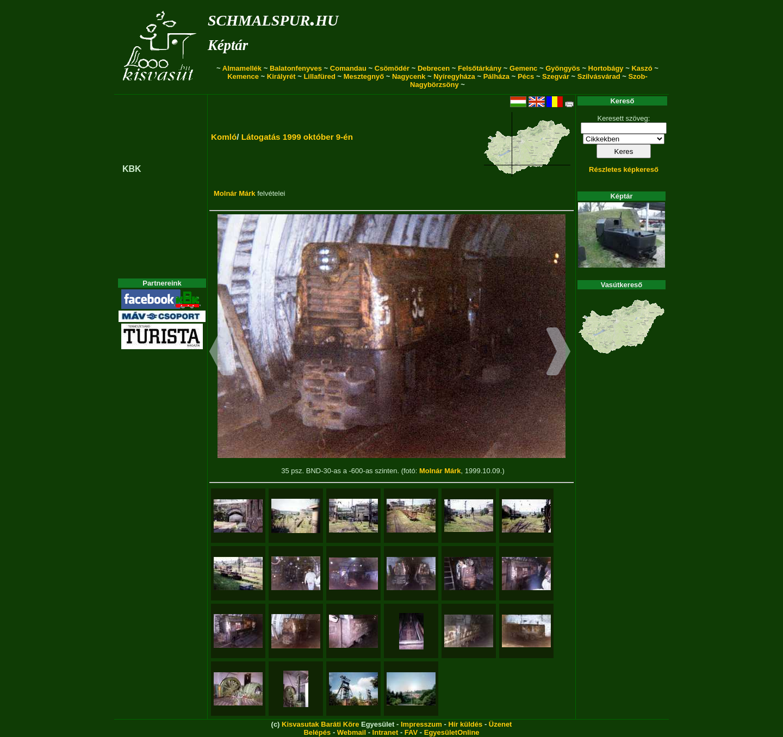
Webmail (351, 732)
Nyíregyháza (454, 76)
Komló (224, 136)
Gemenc (523, 68)
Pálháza (496, 76)
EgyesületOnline (452, 732)
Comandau (348, 68)
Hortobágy (606, 68)
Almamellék (242, 68)
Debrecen (434, 68)
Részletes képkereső (623, 169)
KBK (131, 169)
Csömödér (392, 68)
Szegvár (555, 76)
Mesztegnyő (364, 76)
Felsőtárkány (479, 68)
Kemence (243, 76)
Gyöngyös (562, 68)
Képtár (228, 45)
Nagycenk (408, 76)
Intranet (385, 732)
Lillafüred (319, 76)
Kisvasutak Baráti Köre (320, 724)
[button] (221, 353)
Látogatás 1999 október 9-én (297, 136)
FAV (411, 732)
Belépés (317, 732)
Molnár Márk (235, 193)
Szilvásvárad (598, 76)
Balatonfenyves (296, 68)
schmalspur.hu (273, 18)
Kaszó (641, 68)
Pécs (526, 76)
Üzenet (500, 724)
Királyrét (281, 76)
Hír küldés (465, 724)
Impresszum (421, 724)
